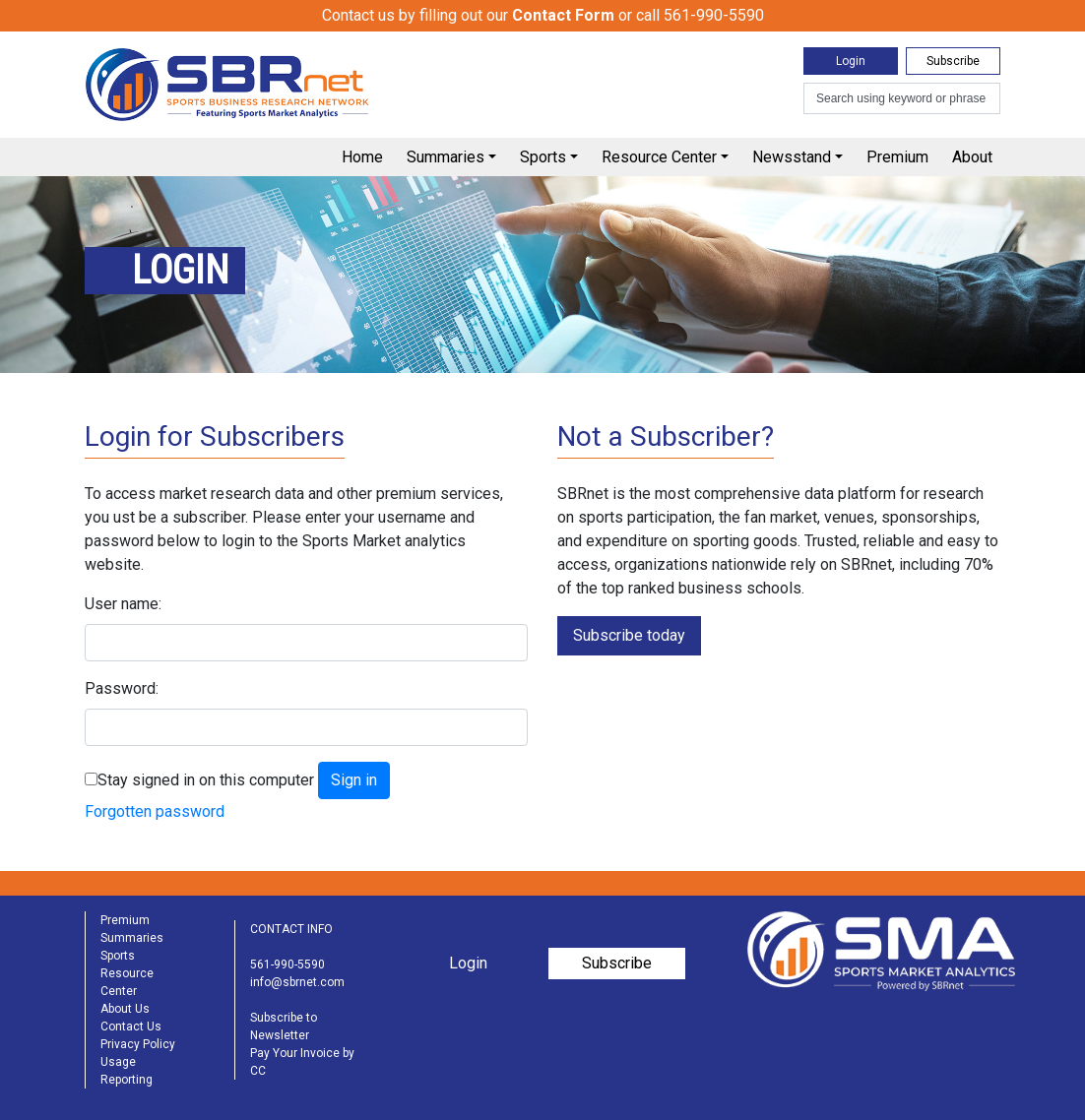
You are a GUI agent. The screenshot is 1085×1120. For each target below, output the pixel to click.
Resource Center (659, 157)
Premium (897, 157)
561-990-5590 (287, 964)
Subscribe (953, 61)
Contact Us (130, 1026)
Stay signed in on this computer (205, 780)
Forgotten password (154, 811)
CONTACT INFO (291, 929)
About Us (125, 1009)
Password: (122, 688)
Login (850, 61)
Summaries (445, 157)
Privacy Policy (137, 1044)
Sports (543, 157)
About (972, 157)
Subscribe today (629, 635)
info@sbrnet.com (297, 982)
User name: (123, 603)
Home (362, 157)
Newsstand (791, 157)
